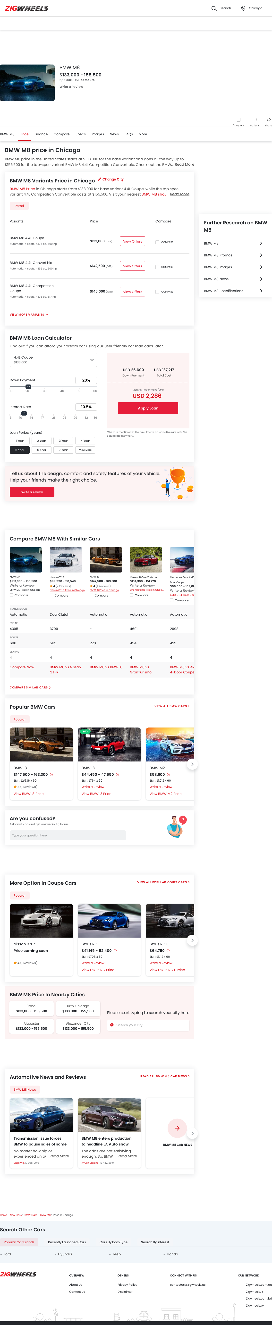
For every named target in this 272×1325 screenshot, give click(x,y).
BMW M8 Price (22, 188)
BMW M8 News (25, 1089)
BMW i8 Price (33, 793)
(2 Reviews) (63, 586)
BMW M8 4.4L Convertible (31, 262)
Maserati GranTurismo (143, 577)
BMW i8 (94, 577)
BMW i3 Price (100, 793)
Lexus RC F (159, 944)
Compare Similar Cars (29, 687)
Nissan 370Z (24, 944)
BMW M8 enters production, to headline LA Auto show (107, 1141)
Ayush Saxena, (91, 1163)
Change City (111, 179)
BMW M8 (7, 134)
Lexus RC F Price (171, 969)
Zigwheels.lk (254, 1292)
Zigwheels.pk (255, 1305)
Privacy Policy (127, 1285)
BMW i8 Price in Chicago (104, 590)
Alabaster (31, 1023)
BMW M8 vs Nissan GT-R (65, 670)
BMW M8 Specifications (223, 290)
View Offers (132, 241)
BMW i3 (88, 767)
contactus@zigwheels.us (187, 1285)
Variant (254, 122)
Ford (7, 1254)
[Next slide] (192, 764)
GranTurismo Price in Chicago (147, 590)
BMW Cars (178, 706)
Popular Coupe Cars (169, 882)
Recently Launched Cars (67, 1242)
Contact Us (77, 1292)
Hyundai (65, 1254)
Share (268, 122)
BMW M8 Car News (171, 1076)
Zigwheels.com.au (259, 1285)
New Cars (16, 1215)
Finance (41, 134)
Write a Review (71, 86)
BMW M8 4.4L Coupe (27, 238)
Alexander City (78, 1023)
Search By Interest (155, 1242)
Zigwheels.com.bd (259, 1298)
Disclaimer (125, 1292)
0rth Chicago (78, 1006)
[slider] (28, 386)
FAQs (129, 134)
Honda (172, 1254)
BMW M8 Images (218, 267)
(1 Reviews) (103, 586)
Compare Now (22, 667)
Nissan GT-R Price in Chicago (67, 590)
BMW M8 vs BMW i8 (106, 667)
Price (24, 134)
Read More (59, 1156)
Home (3, 1215)
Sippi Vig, (19, 1163)
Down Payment (22, 380)
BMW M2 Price (170, 793)
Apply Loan (148, 408)
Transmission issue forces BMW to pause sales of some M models (40, 1141)
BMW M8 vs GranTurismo (141, 670)
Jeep (116, 1254)
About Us (75, 1285)
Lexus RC (89, 944)
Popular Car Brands (19, 1242)
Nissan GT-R (57, 577)
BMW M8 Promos (218, 255)
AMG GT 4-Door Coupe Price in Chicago (187, 595)
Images (98, 134)
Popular (20, 719)
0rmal (31, 1006)
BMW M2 (157, 767)
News (114, 134)
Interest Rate (20, 406)
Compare (238, 125)
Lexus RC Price (102, 969)
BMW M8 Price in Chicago (25, 590)
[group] (177, 1133)
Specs (81, 134)
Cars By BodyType (114, 1242)
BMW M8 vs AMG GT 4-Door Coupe (187, 670)
